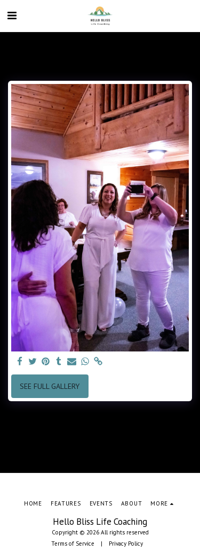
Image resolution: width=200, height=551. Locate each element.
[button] (12, 15)
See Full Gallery (49, 386)
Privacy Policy (126, 543)
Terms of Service (72, 543)
